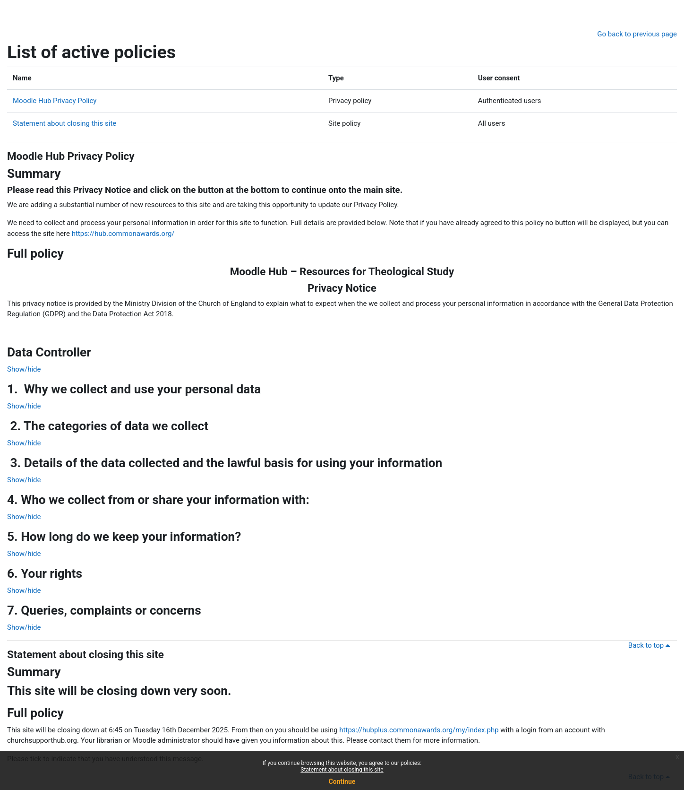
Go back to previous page (637, 34)
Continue (342, 781)
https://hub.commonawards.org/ (123, 233)
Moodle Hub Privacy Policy (54, 100)
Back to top (650, 645)
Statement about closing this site (64, 123)
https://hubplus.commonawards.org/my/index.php (418, 730)
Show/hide (24, 369)
